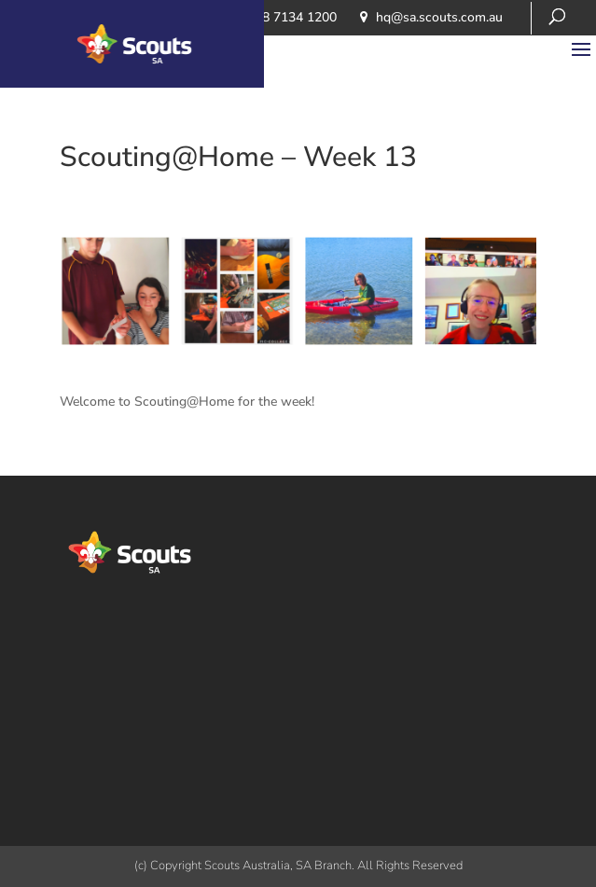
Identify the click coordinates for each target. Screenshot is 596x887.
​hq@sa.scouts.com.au (439, 17)
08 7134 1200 (296, 17)
